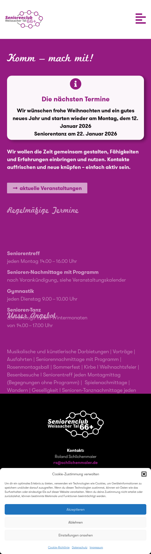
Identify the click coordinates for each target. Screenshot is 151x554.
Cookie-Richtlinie (59, 547)
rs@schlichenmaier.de (75, 462)
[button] (144, 474)
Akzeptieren (75, 509)
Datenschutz (79, 547)
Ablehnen (75, 522)
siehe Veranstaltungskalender (93, 297)
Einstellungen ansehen (76, 535)
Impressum (96, 547)
